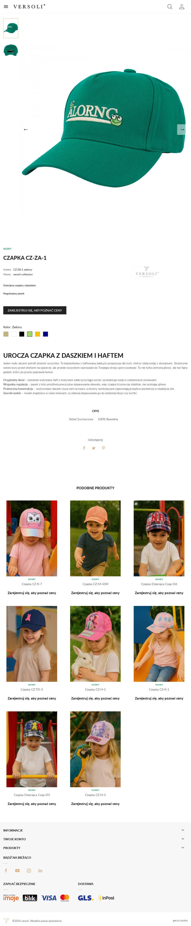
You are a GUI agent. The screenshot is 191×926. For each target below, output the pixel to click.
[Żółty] (37, 334)
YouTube (17, 870)
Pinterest (103, 448)
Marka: (7, 274)
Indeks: (7, 269)
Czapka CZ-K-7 (32, 584)
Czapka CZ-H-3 (95, 795)
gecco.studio (180, 920)
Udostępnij (84, 448)
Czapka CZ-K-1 (159, 689)
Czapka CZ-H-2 (95, 689)
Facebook (6, 870)
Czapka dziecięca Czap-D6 (159, 584)
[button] (170, 6)
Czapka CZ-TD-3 (32, 689)
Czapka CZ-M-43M (95, 584)
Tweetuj (93, 448)
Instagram (28, 870)
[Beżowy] (6, 334)
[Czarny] (21, 334)
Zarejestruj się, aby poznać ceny (35, 310)
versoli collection (23, 274)
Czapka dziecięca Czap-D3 (32, 795)
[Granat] (45, 334)
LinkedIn (40, 870)
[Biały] (13, 334)
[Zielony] (29, 334)
